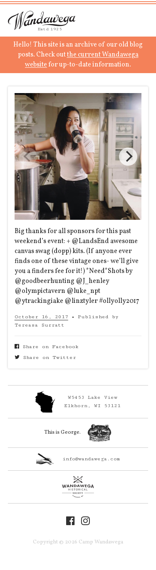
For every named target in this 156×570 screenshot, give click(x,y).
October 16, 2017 (41, 317)
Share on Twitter (45, 357)
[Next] (128, 156)
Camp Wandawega (41, 20)
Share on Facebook (47, 347)
